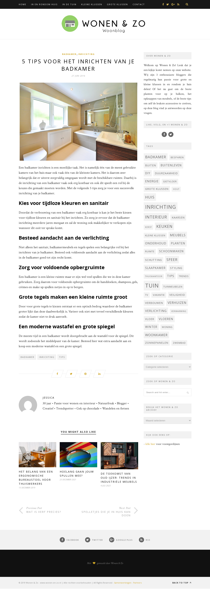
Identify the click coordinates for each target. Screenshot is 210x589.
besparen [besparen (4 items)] (177, 157)
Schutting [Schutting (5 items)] (153, 260)
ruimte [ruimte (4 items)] (150, 251)
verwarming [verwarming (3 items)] (178, 311)
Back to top (181, 583)
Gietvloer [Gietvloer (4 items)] (170, 181)
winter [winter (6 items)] (151, 327)
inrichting (46, 357)
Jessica (48, 398)
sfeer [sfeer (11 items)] (171, 259)
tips (62, 357)
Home (22, 4)
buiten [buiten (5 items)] (150, 165)
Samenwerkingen (122, 583)
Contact (139, 4)
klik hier (150, 444)
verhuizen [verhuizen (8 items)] (177, 302)
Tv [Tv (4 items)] (146, 295)
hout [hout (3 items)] (176, 189)
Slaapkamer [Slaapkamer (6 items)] (155, 268)
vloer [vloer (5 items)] (149, 319)
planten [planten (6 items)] (178, 243)
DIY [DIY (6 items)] (147, 173)
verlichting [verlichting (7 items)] (156, 311)
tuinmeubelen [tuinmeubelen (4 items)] (172, 286)
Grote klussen (117, 4)
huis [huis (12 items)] (150, 197)
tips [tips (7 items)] (170, 276)
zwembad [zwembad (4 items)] (179, 342)
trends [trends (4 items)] (184, 276)
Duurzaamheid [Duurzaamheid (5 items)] (166, 173)
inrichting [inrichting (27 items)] (160, 206)
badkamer (27, 357)
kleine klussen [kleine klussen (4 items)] (155, 235)
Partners (137, 583)
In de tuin (69, 4)
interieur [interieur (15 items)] (156, 217)
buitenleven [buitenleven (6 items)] (171, 165)
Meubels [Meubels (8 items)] (178, 235)
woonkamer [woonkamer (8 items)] (156, 335)
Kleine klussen (91, 4)
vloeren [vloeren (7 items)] (166, 319)
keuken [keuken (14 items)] (164, 226)
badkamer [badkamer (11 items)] (155, 156)
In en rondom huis (44, 4)
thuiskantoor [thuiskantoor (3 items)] (153, 276)
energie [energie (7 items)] (152, 181)
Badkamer (69, 54)
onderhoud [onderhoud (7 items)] (155, 243)
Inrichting (86, 54)
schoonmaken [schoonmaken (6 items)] (171, 251)
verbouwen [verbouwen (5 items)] (154, 303)
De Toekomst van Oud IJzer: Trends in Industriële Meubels (119, 478)
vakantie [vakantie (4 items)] (159, 295)
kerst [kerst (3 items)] (148, 227)
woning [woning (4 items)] (167, 327)
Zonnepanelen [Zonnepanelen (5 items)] (156, 342)
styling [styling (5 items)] (176, 268)
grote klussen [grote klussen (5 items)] (156, 189)
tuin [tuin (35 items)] (152, 285)
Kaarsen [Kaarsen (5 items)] (178, 217)
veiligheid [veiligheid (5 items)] (177, 295)
